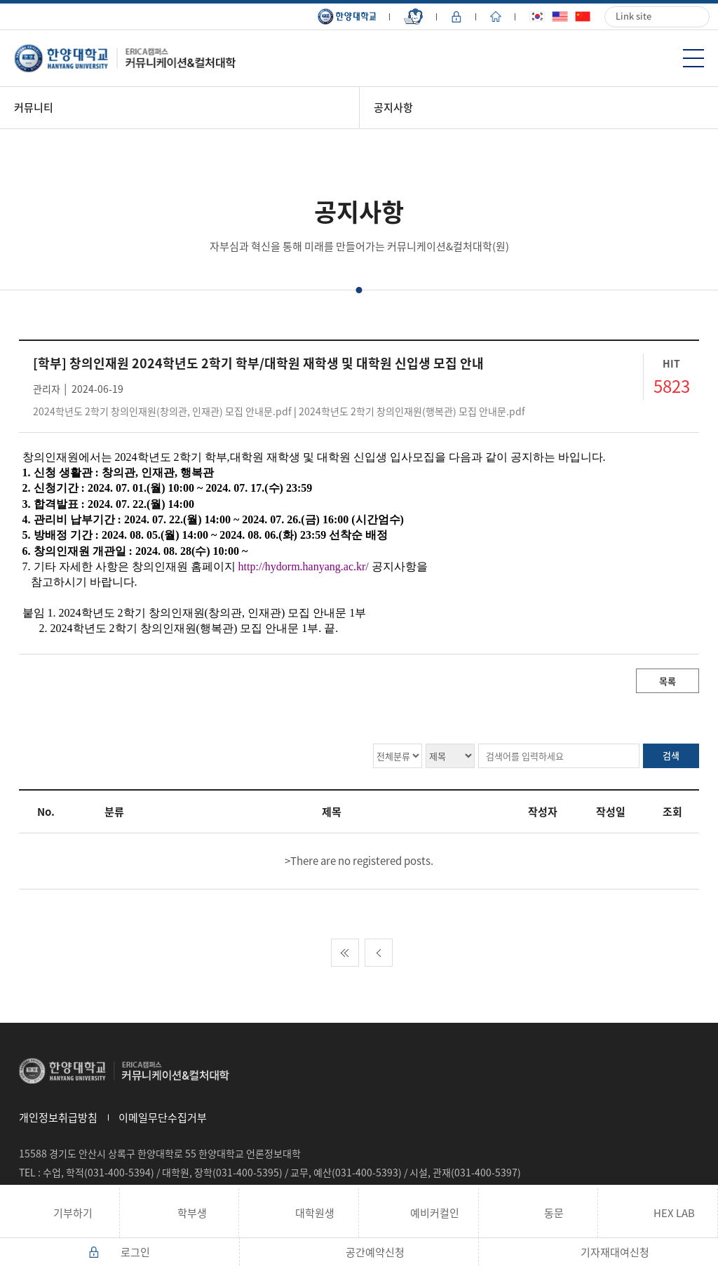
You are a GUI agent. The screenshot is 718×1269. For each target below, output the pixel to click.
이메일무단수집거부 (162, 1117)
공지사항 (393, 107)
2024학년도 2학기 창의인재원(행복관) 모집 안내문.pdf (412, 411)
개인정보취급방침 (58, 1117)
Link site (633, 15)
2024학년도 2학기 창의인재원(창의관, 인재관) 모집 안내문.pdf (162, 411)
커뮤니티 (33, 107)
